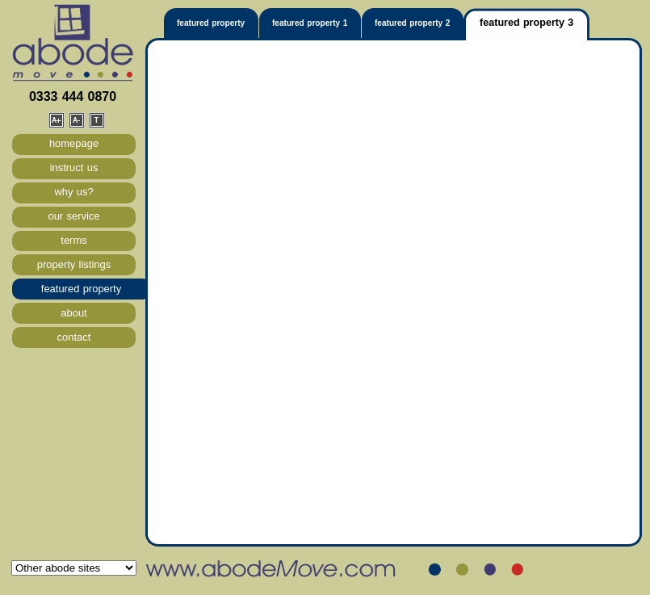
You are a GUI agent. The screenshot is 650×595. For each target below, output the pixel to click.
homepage (74, 143)
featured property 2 (412, 23)
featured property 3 (526, 22)
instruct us (74, 167)
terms (73, 240)
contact (74, 337)
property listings (74, 264)
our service (73, 216)
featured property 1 (309, 23)
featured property (81, 289)
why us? (73, 192)
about (73, 313)
